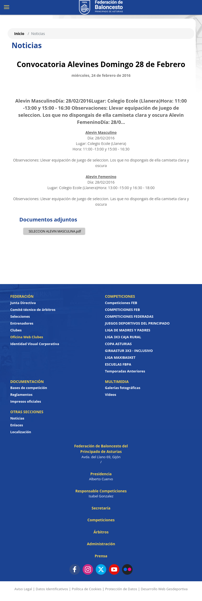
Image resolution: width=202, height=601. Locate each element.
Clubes (16, 330)
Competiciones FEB (121, 302)
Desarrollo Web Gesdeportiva (164, 589)
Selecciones (20, 316)
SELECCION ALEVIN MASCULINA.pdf (53, 231)
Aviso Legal (23, 589)
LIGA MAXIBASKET (120, 357)
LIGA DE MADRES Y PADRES (127, 330)
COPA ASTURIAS (118, 343)
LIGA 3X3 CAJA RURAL (123, 337)
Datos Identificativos (52, 589)
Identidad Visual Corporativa (34, 343)
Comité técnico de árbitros (32, 309)
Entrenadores (21, 323)
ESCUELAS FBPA (118, 364)
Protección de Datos (121, 589)
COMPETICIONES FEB (122, 309)
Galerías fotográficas (122, 387)
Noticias (17, 418)
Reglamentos (21, 394)
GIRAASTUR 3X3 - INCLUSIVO (129, 350)
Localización (20, 432)
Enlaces (16, 425)
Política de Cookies (87, 589)
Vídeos (110, 394)
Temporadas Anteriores (125, 371)
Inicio (19, 33)
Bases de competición (28, 387)
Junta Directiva (23, 302)
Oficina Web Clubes (26, 337)
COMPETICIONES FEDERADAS (129, 316)
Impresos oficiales (25, 401)
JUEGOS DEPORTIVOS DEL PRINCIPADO (137, 323)
